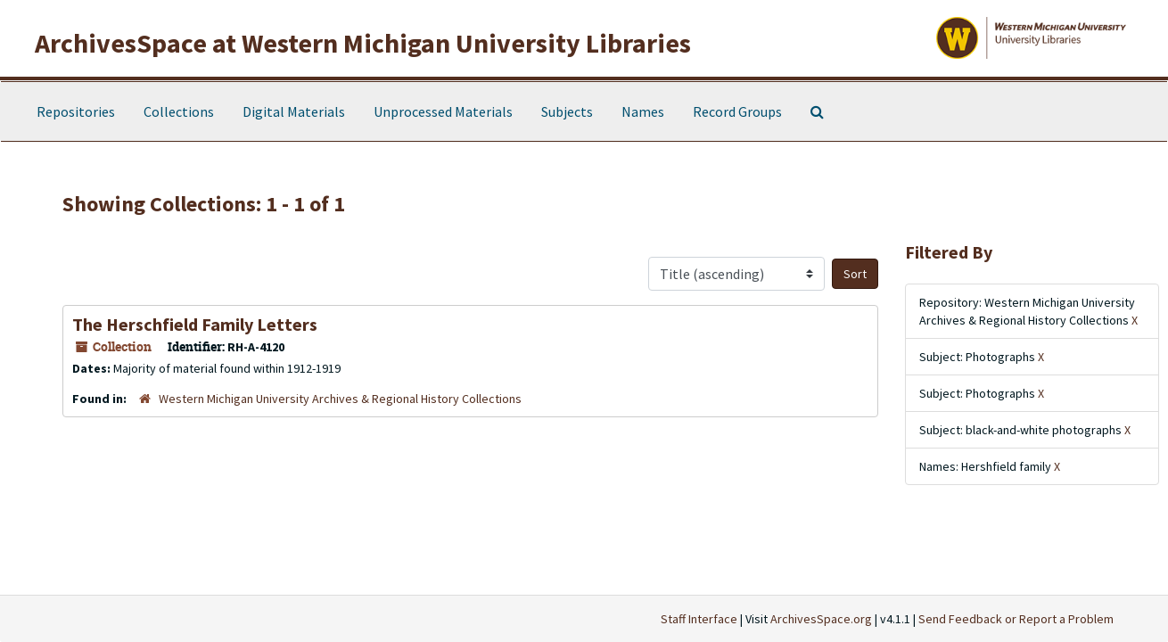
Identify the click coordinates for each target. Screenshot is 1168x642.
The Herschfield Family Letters (194, 324)
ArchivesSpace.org (821, 619)
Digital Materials (294, 111)
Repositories (76, 111)
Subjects (567, 111)
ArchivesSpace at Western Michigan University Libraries (363, 43)
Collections (179, 111)
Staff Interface (699, 619)
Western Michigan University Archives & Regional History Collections (340, 399)
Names (642, 111)
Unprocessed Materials (443, 111)
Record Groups (737, 111)
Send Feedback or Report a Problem (1016, 619)
